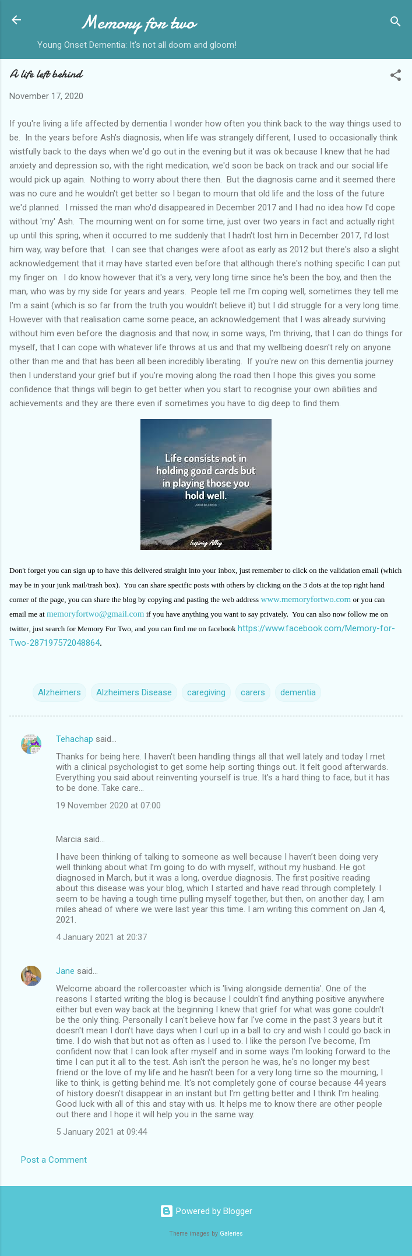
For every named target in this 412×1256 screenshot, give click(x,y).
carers (253, 692)
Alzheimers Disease (134, 692)
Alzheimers (59, 692)
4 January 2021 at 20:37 (101, 937)
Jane (65, 971)
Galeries (231, 1233)
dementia (298, 692)
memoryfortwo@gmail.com (96, 613)
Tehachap (74, 739)
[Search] (396, 23)
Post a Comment (54, 1160)
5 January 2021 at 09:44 (101, 1132)
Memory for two (137, 22)
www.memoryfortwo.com (305, 599)
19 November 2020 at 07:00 (108, 805)
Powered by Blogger (206, 1211)
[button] (396, 77)
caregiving (206, 692)
